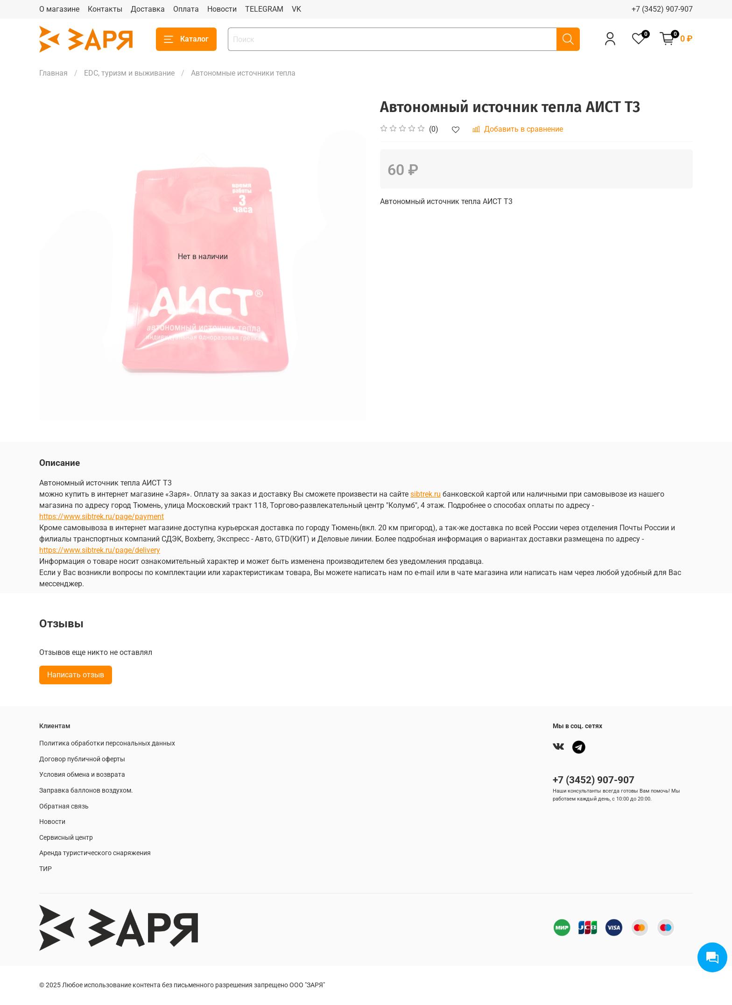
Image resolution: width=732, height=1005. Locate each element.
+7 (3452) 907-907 (662, 9)
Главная (53, 73)
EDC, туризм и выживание (129, 73)
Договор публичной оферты (82, 759)
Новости (222, 9)
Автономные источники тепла (243, 73)
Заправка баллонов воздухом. (86, 790)
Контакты (105, 9)
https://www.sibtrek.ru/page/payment (101, 516)
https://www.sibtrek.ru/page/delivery (99, 550)
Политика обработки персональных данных (107, 743)
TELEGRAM (264, 9)
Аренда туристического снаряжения (95, 853)
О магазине (59, 9)
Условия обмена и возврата (82, 775)
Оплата (186, 9)
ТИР (45, 869)
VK (296, 9)
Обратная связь (64, 806)
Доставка (148, 9)
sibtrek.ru (425, 494)
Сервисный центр (66, 838)
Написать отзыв (75, 674)
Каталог (186, 39)
